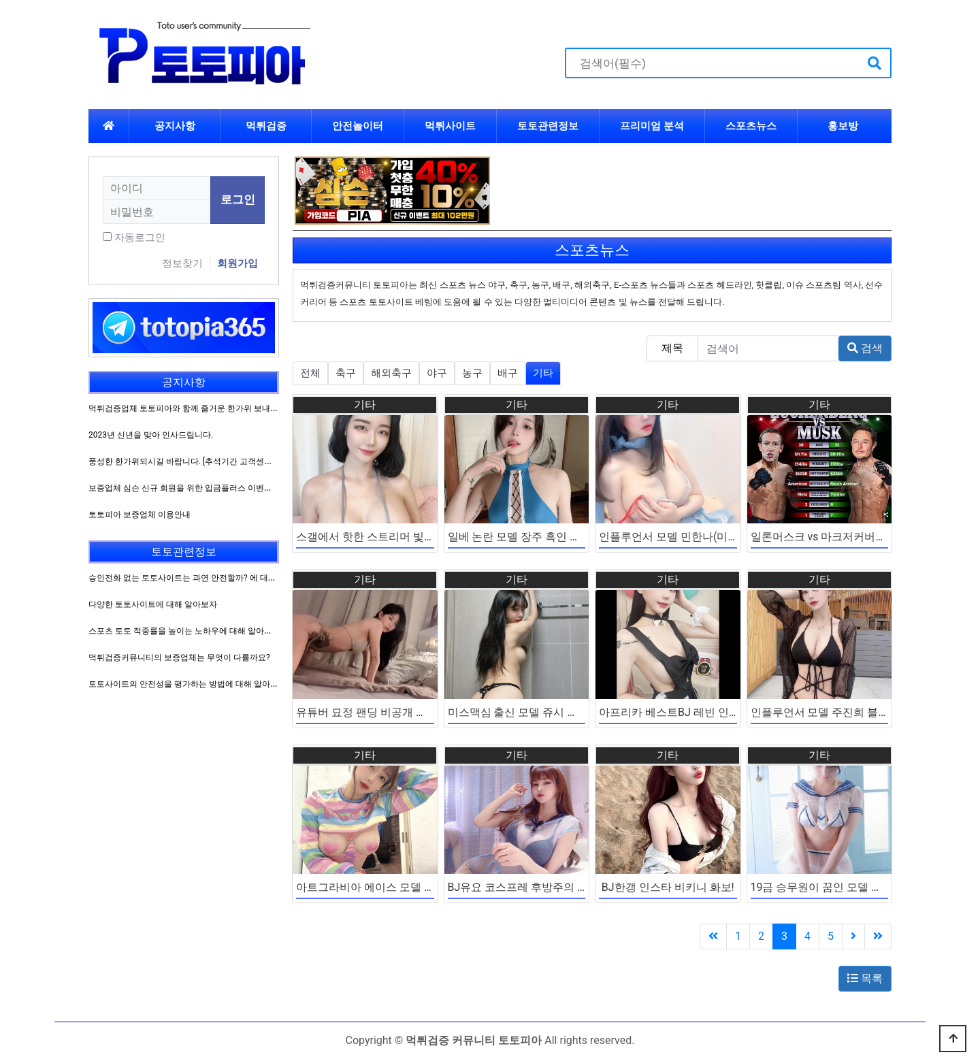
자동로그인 (139, 237)
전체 (310, 373)
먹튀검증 (266, 126)
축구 (346, 373)
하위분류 (693, 126)
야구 (437, 373)
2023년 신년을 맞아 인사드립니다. (150, 435)
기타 (543, 373)
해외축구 (391, 373)
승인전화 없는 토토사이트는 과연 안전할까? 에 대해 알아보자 (199, 578)
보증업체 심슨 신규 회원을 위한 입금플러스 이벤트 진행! (190, 488)
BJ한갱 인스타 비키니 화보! (668, 887)
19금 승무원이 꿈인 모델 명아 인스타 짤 (847, 887)
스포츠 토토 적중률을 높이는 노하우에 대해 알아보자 (184, 631)
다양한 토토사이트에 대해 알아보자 (152, 604)
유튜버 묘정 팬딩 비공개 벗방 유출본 (384, 712)
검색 (865, 348)
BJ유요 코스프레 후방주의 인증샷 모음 (541, 887)
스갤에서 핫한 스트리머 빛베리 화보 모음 (395, 536)
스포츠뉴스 (751, 126)
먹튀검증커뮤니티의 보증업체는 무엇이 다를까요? (179, 657)
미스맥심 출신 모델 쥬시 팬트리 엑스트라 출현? (562, 712)
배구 (507, 373)
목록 (865, 978)
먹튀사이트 (450, 126)
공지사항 (174, 126)
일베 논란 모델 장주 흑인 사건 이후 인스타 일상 (562, 536)
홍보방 (843, 126)
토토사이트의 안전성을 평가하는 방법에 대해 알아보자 (187, 684)
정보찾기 (182, 263)
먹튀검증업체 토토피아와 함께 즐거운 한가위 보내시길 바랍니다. (205, 408)
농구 (472, 373)
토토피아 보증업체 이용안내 (139, 514)
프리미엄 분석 (652, 126)
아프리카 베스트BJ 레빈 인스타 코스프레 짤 (705, 712)
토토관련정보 (547, 126)
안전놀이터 (357, 126)
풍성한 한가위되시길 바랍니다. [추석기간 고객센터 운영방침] (198, 461)
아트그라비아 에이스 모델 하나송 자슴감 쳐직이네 (417, 887)
